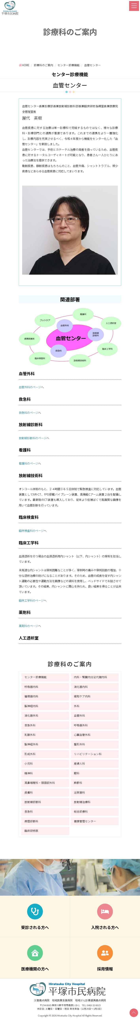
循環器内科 (31, 696)
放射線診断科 (33, 802)
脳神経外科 (31, 744)
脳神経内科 (31, 706)
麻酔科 (78, 783)
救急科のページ (28, 412)
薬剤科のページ (28, 626)
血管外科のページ (30, 387)
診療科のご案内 (70, 664)
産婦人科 (79, 763)
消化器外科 (31, 715)
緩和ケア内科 (82, 696)
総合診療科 (81, 811)
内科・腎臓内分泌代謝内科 (90, 677)
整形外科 (79, 744)
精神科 (29, 773)
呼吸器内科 (31, 687)
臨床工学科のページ (31, 600)
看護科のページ (28, 463)
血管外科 (79, 715)
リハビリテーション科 (88, 754)
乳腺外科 (30, 735)
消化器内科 (81, 687)
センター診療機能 (36, 677)
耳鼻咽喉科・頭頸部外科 (40, 783)
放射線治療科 (82, 802)
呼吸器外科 (81, 725)
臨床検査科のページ (31, 530)
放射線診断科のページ (32, 438)
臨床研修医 (31, 831)
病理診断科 (31, 821)
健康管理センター (85, 821)
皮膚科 (29, 792)
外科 (76, 706)
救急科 (29, 811)
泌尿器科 (79, 792)
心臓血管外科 (82, 735)
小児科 (29, 763)
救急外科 (30, 725)
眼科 (76, 773)
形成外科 (30, 754)
